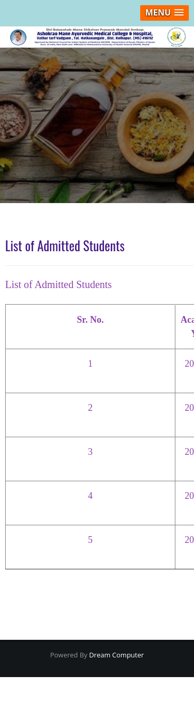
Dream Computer (115, 654)
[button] (164, 13)
